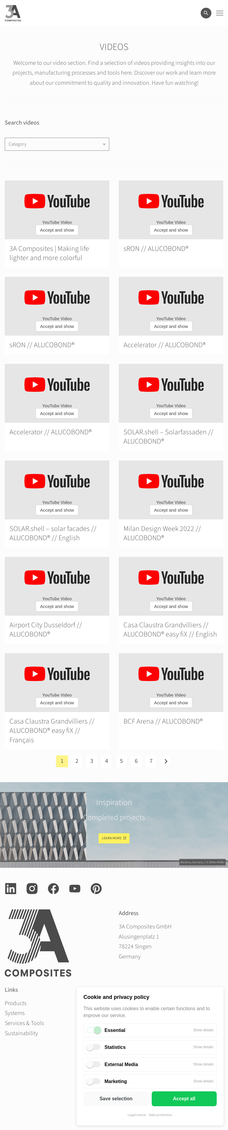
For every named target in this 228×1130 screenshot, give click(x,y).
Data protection (160, 1115)
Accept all (184, 1098)
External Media (121, 1064)
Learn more (111, 838)
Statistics (115, 1047)
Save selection (115, 1098)
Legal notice (137, 1115)
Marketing (115, 1081)
